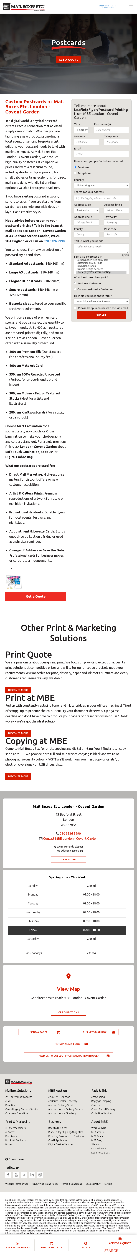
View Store (68, 859)
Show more (14, 1159)
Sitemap (95, 1144)
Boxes (8, 1144)
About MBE (99, 1121)
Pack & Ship (99, 1090)
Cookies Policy (92, 1184)
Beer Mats (11, 1136)
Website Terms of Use (16, 1184)
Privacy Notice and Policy (45, 1184)
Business (54, 1121)
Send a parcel (39, 1032)
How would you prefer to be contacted (98, 161)
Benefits (10, 1105)
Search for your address (89, 191)
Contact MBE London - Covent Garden (70, 838)
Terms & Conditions (71, 1184)
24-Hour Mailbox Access (18, 1097)
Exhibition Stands (101, 266)
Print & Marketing (17, 1121)
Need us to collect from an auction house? (69, 1055)
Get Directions (68, 1012)
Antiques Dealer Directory (62, 1101)
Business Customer (89, 283)
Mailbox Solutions (18, 1090)
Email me (83, 167)
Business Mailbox (94, 1032)
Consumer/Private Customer (95, 289)
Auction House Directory (62, 1113)
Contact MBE (98, 1148)
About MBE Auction (59, 1097)
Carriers (95, 1105)
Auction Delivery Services (62, 1105)
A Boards (10, 1132)
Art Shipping (98, 1097)
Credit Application (58, 1140)
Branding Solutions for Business (66, 1136)
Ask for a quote (120, 1243)
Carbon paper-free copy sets (101, 260)
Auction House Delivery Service (65, 1109)
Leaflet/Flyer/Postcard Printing (101, 272)
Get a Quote (68, 59)
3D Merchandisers (15, 1128)
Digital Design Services (60, 1144)
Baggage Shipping (101, 1101)
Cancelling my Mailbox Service (21, 1109)
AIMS (8, 1101)
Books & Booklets (15, 1140)
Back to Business (57, 1128)
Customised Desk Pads (101, 263)
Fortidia (108, 1184)
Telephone (84, 173)
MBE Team (97, 1136)
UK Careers (97, 1132)
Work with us (98, 1128)
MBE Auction (57, 1090)
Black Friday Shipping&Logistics (65, 1132)
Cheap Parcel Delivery (103, 1109)
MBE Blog (96, 1140)
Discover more (18, 690)
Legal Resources (100, 1152)
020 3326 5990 (54, 241)
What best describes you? (90, 277)
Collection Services (102, 1113)
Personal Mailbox (67, 1044)
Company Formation (16, 1113)
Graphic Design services (101, 269)
